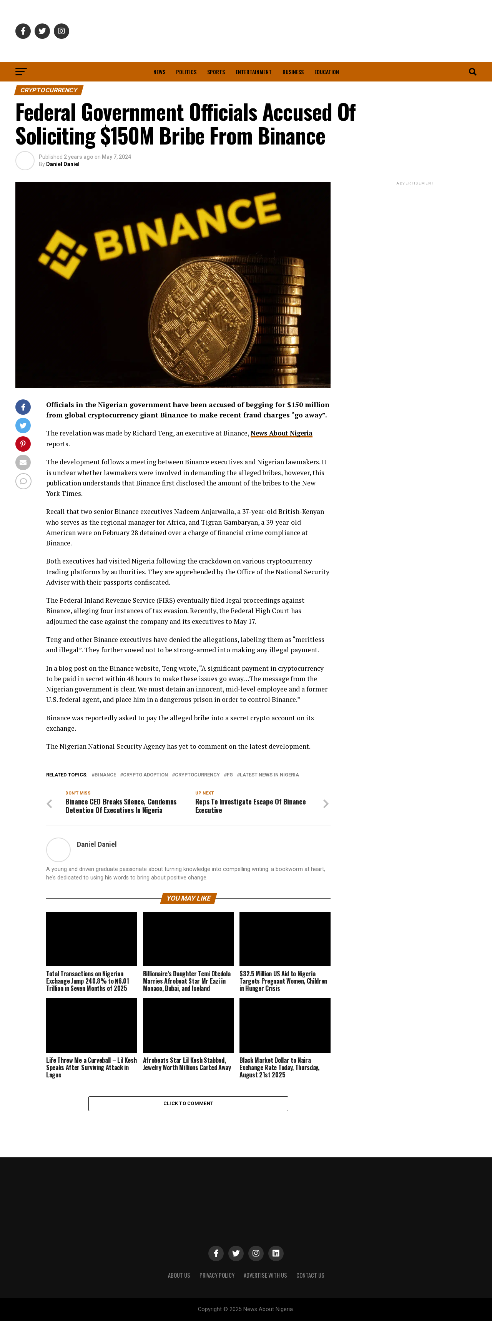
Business (293, 72)
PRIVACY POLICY (216, 1287)
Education (326, 72)
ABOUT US (179, 1287)
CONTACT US (310, 1287)
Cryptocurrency (197, 775)
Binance (105, 775)
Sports (216, 72)
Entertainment (254, 72)
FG (230, 775)
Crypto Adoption (145, 775)
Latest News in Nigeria (269, 775)
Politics (186, 72)
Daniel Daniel (63, 164)
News (159, 72)
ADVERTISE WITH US (265, 1287)
